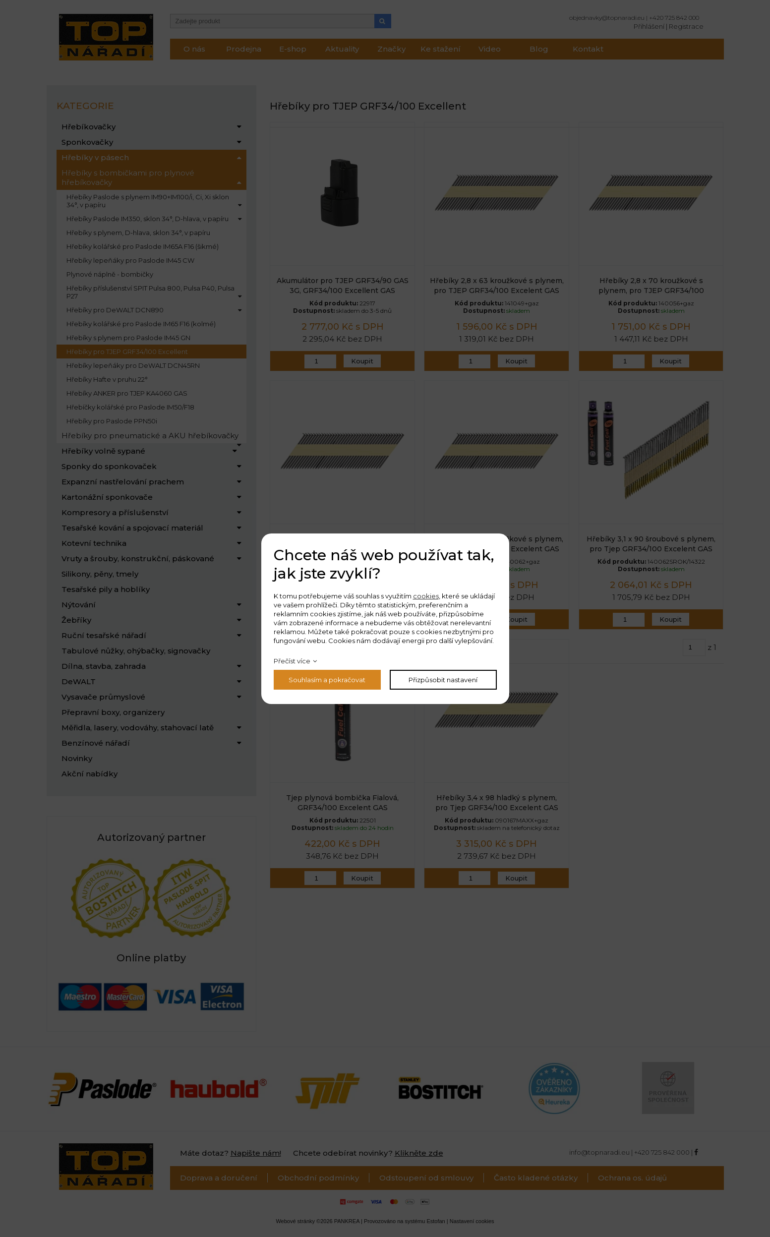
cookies (426, 596)
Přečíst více (292, 661)
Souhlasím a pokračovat (327, 680)
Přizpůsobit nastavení (443, 680)
